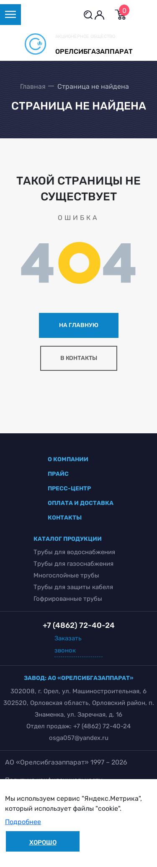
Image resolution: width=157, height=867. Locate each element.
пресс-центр (69, 488)
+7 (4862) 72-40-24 (102, 726)
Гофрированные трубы (67, 598)
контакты (65, 517)
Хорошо (43, 842)
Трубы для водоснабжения (74, 552)
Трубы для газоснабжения (73, 563)
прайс (58, 473)
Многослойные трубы (66, 575)
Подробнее (23, 822)
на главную (78, 325)
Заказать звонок (68, 644)
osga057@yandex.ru (78, 738)
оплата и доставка (80, 503)
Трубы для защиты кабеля (73, 587)
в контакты (78, 358)
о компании (68, 459)
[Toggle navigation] (10, 14)
